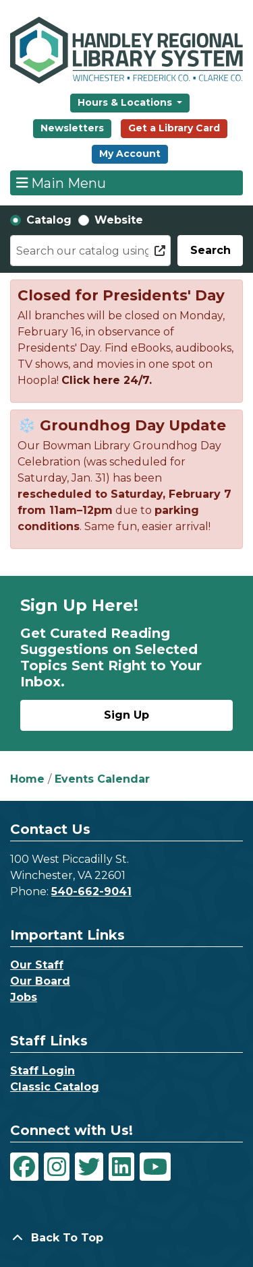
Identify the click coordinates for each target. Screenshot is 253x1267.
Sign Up (126, 715)
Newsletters (72, 128)
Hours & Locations (126, 102)
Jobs (23, 997)
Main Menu (61, 182)
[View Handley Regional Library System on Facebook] (24, 1166)
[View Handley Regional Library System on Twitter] (89, 1166)
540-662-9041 (91, 891)
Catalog (49, 220)
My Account (130, 154)
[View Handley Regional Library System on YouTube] (155, 1166)
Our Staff (36, 965)
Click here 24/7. (106, 380)
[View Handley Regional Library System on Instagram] (56, 1166)
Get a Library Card (174, 128)
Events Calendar (102, 779)
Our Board (40, 981)
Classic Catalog (54, 1086)
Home (27, 779)
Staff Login (42, 1070)
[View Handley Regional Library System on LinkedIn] (121, 1166)
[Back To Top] (126, 1238)
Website (118, 220)
